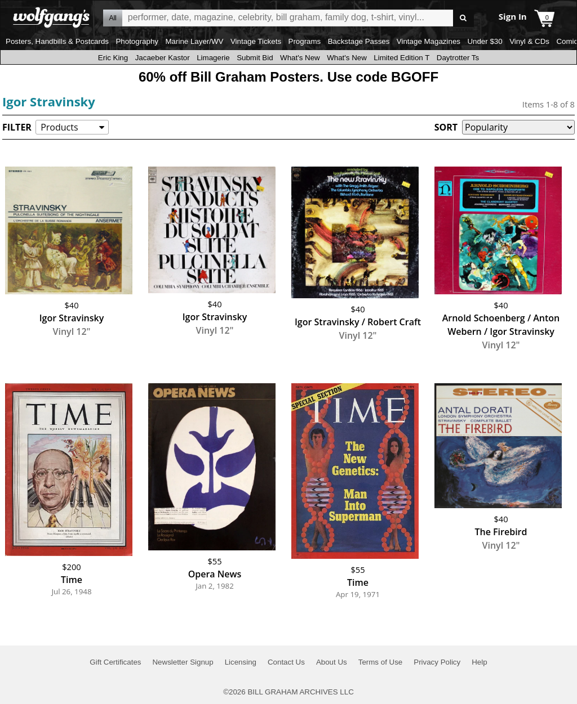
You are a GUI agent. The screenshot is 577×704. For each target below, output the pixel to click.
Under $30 (484, 41)
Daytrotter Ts (458, 57)
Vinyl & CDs (529, 41)
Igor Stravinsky (48, 101)
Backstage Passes (359, 41)
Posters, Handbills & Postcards (57, 41)
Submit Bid (255, 57)
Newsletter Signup (182, 662)
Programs (304, 41)
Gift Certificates (115, 662)
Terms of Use (380, 662)
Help (479, 662)
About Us (331, 662)
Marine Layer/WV (194, 41)
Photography (137, 41)
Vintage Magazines (428, 41)
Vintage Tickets (255, 41)
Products (59, 127)
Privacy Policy (437, 662)
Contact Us (286, 662)
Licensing (240, 662)
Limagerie (213, 57)
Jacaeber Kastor (162, 57)
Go (463, 18)
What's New (300, 57)
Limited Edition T (401, 57)
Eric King (113, 57)
